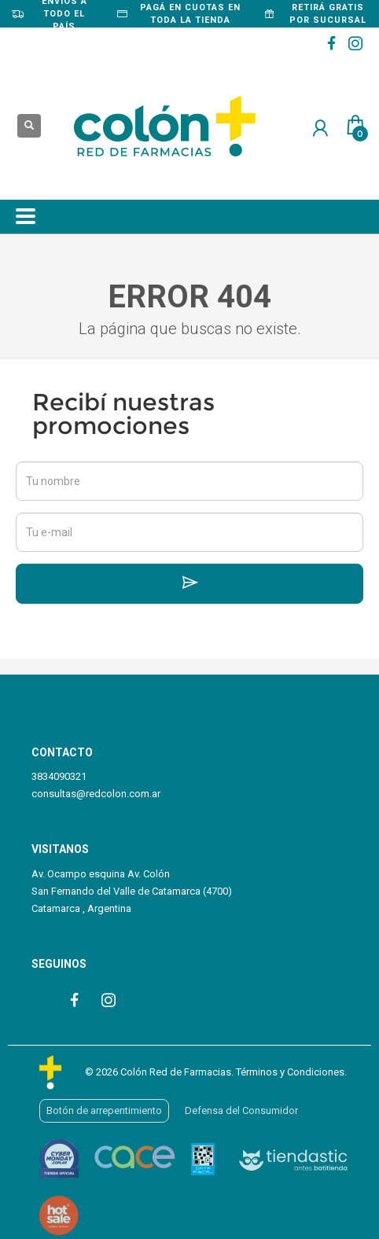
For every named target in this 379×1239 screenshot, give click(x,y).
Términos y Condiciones (290, 1072)
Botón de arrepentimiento (104, 1110)
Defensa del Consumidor (241, 1110)
